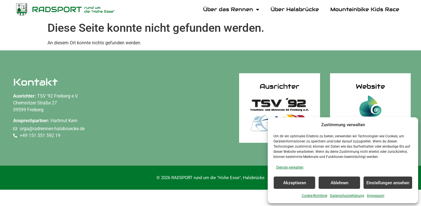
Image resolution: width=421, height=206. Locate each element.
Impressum (375, 196)
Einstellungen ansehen (387, 182)
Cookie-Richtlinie (314, 196)
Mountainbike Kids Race (364, 9)
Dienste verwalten (289, 167)
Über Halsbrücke (295, 9)
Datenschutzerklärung (347, 196)
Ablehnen (339, 182)
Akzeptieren (294, 182)
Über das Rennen (231, 9)
